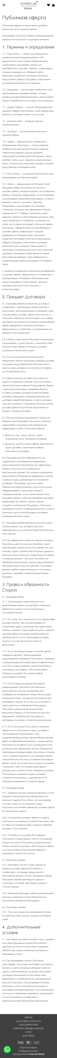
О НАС (28, 1032)
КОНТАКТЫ (28, 1035)
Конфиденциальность (28, 1051)
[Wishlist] (48, 5)
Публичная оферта (28, 1047)
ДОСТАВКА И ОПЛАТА (28, 1021)
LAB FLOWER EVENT (28, 1024)
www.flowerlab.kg (10, 124)
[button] (4, 4)
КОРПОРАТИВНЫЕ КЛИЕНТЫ (28, 1028)
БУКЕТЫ (28, 1017)
